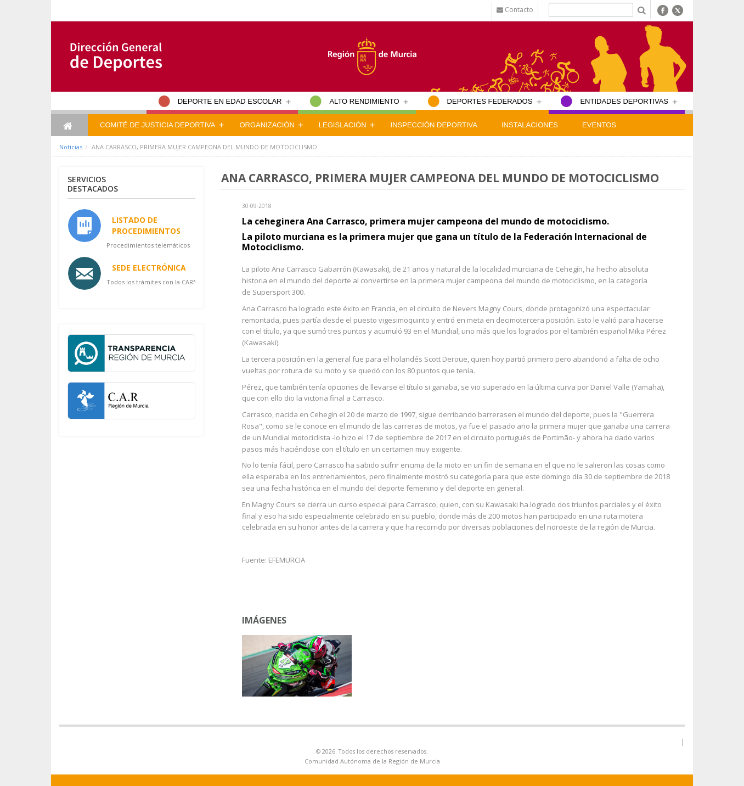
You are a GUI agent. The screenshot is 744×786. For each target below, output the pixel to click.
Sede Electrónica (149, 267)
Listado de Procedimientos (146, 225)
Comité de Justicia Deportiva (157, 125)
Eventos (599, 125)
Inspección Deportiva (434, 125)
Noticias (70, 147)
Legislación (343, 125)
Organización (266, 125)
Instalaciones (529, 125)
